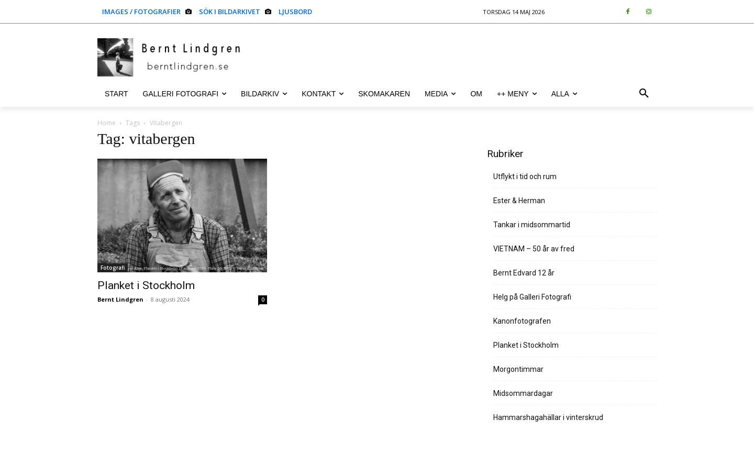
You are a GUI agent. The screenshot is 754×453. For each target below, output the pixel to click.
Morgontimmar (518, 369)
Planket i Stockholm (146, 285)
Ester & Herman (519, 200)
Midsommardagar (523, 393)
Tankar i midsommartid (531, 224)
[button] (644, 93)
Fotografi (113, 267)
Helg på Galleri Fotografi (532, 297)
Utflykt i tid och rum (525, 176)
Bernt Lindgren (120, 299)
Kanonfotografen (522, 321)
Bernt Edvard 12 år (524, 273)
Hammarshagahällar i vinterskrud (548, 417)
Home (106, 122)
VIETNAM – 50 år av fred (533, 249)
